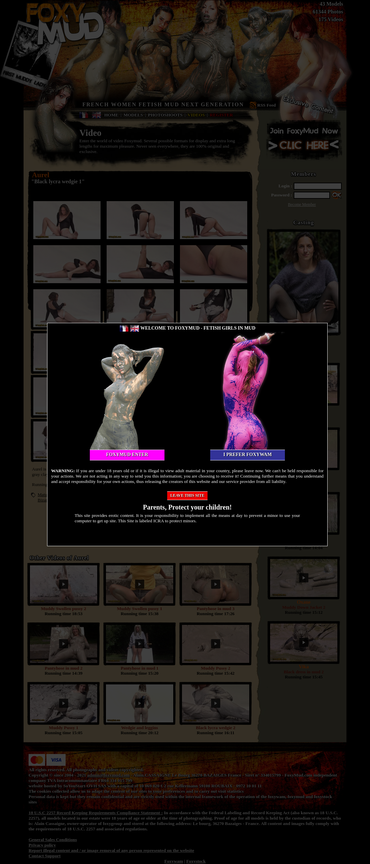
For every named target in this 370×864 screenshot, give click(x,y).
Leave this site (187, 495)
